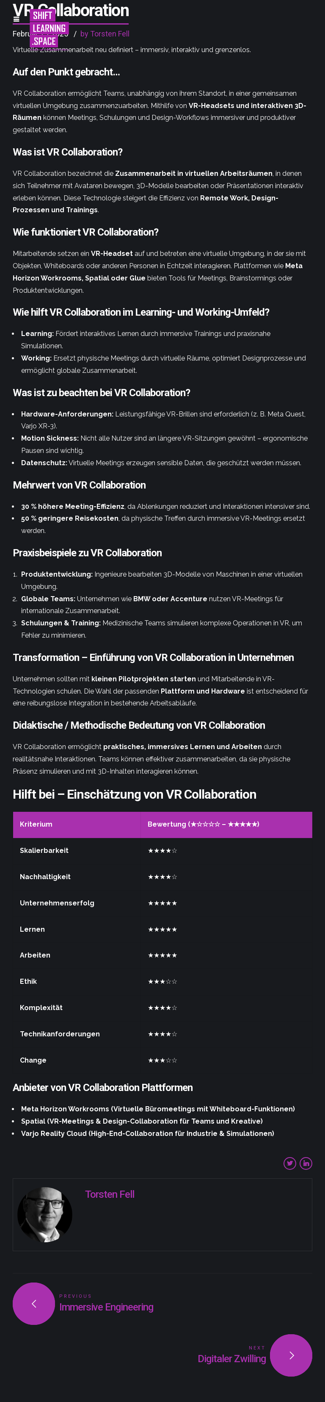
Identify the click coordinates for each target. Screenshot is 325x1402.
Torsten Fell (109, 1194)
